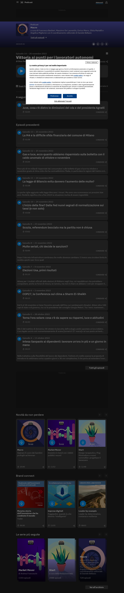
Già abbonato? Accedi (62, 101)
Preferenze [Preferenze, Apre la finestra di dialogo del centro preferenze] (55, 96)
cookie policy (78, 75)
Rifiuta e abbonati (92, 62)
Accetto (70, 96)
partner (32, 84)
